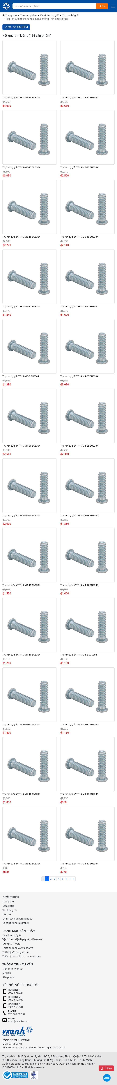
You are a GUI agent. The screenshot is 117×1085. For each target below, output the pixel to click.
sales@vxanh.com (18, 1021)
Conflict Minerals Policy (15, 923)
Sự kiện (6, 973)
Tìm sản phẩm (28, 15)
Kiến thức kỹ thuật (12, 968)
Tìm (102, 6)
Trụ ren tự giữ (70, 15)
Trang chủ (9, 15)
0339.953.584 (15, 1007)
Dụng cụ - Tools (11, 943)
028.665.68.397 (16, 1014)
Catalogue (8, 905)
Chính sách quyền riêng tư (17, 918)
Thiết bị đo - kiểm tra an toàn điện (21, 956)
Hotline (106, 1068)
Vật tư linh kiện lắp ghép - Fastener (22, 939)
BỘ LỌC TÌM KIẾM (16, 27)
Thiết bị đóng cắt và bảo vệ (17, 948)
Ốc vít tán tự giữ (49, 15)
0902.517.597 (15, 1000)
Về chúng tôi (9, 910)
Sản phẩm (8, 977)
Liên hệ (6, 914)
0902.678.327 (15, 992)
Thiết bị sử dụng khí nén (16, 952)
